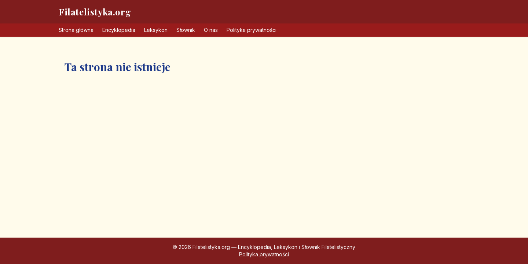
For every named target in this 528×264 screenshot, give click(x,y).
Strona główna (76, 30)
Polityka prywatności (251, 30)
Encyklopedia (118, 30)
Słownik (185, 30)
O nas (211, 30)
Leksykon (156, 30)
